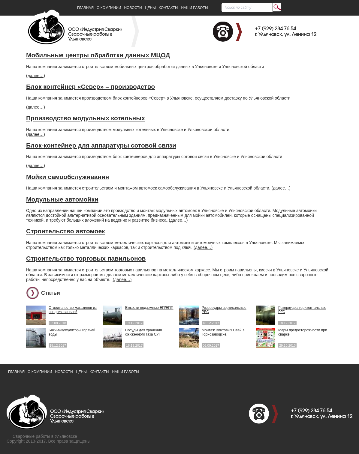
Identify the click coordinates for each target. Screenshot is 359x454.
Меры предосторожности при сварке (302, 332)
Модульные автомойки (62, 199)
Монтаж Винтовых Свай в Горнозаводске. (223, 332)
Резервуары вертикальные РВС (224, 310)
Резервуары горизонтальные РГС (302, 310)
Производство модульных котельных (85, 118)
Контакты (168, 8)
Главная (85, 8)
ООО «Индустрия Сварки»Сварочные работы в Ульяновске (95, 34)
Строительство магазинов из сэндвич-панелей (73, 310)
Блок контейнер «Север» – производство (90, 86)
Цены (150, 8)
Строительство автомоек (65, 231)
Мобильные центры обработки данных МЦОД (98, 55)
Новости (133, 8)
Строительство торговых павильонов (86, 258)
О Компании (109, 8)
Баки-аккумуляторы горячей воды (72, 332)
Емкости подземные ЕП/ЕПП (149, 308)
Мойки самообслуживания (67, 176)
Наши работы (194, 8)
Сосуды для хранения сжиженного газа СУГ (143, 332)
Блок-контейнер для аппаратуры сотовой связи (101, 145)
